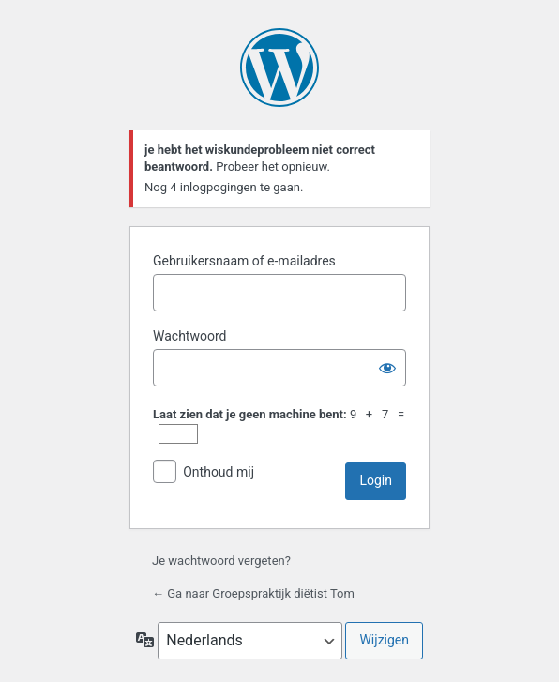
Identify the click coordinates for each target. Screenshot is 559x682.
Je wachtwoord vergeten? (221, 560)
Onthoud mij (218, 471)
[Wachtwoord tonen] (387, 367)
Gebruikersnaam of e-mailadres (244, 260)
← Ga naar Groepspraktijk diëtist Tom (253, 593)
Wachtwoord (189, 335)
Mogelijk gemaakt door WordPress (279, 67)
